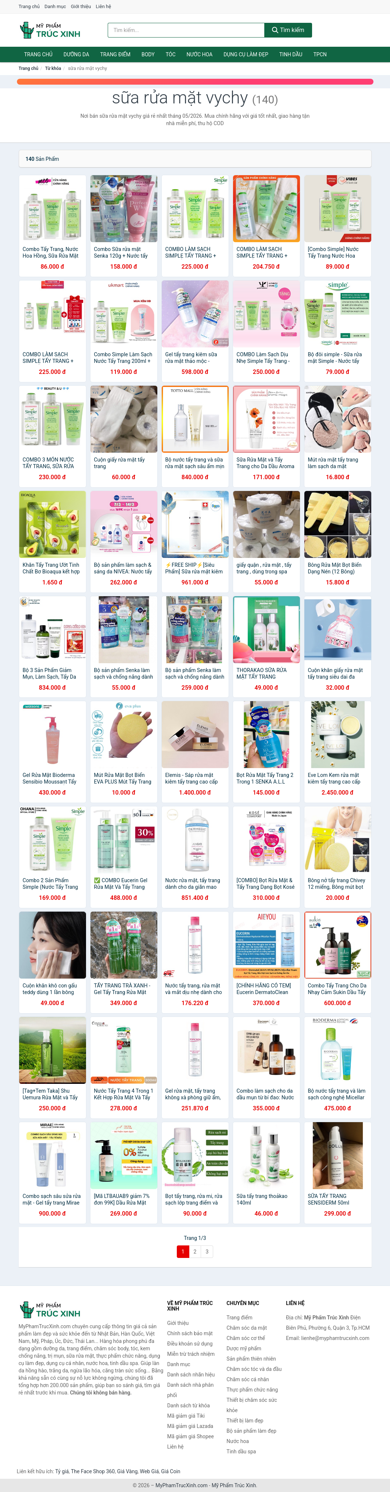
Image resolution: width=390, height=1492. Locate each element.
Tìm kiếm (288, 29)
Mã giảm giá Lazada (190, 1426)
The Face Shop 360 (93, 1471)
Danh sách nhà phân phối (190, 1390)
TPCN (319, 54)
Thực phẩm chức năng (252, 1390)
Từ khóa (53, 68)
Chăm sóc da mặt (246, 1328)
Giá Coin (170, 1471)
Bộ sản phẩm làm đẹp (251, 1431)
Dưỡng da (76, 54)
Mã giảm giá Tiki (186, 1416)
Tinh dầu (291, 54)
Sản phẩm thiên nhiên (251, 1359)
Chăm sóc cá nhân (247, 1379)
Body (148, 54)
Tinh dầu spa (241, 1451)
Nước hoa (200, 54)
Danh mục (55, 6)
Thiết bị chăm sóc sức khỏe (251, 1405)
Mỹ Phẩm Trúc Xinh (234, 1485)
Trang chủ (29, 6)
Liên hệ (103, 6)
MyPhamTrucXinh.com (181, 1485)
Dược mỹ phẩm (243, 1348)
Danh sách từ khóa (188, 1405)
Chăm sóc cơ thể (245, 1338)
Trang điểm (115, 54)
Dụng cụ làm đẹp (245, 54)
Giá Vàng (127, 1471)
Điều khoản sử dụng (190, 1344)
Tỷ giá (62, 1471)
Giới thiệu (81, 6)
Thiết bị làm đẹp (244, 1421)
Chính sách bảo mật (190, 1333)
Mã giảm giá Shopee (190, 1436)
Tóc (171, 54)
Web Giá (149, 1471)
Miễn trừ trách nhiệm (191, 1354)
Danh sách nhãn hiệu (191, 1375)
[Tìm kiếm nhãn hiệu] (186, 30)
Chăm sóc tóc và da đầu (254, 1369)
